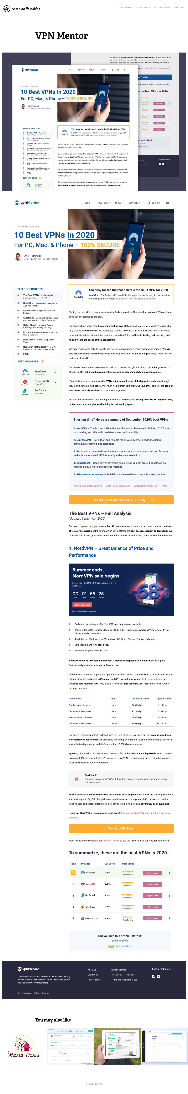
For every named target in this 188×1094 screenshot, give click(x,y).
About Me (179, 7)
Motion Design (162, 7)
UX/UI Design (124, 7)
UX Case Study (142, 7)
